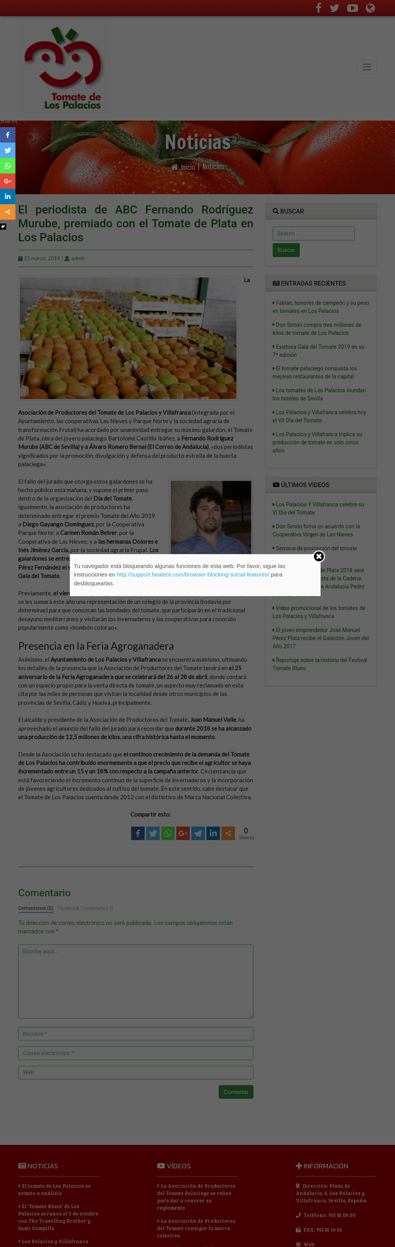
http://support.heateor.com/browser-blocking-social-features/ (193, 574)
